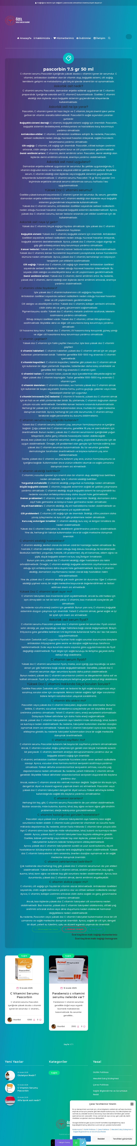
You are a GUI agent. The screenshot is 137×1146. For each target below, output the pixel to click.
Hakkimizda (42, 38)
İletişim (99, 38)
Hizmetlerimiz (64, 38)
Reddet (101, 1139)
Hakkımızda (77, 1129)
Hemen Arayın (74, 929)
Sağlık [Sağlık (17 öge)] (54, 1073)
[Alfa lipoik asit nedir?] (10, 1101)
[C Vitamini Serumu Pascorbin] (10, 1088)
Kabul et (82, 1139)
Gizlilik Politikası (89, 1129)
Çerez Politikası (104, 1129)
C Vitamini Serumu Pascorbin (28, 1089)
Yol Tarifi (96, 929)
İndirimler (84, 38)
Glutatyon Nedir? (27, 1075)
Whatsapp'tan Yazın (46, 929)
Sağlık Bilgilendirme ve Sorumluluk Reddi (89, 1132)
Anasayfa (24, 38)
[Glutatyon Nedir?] (10, 1076)
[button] (132, 1104)
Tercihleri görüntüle (122, 1139)
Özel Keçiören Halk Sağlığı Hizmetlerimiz (94, 934)
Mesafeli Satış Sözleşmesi (121, 1129)
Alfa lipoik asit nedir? (29, 1100)
